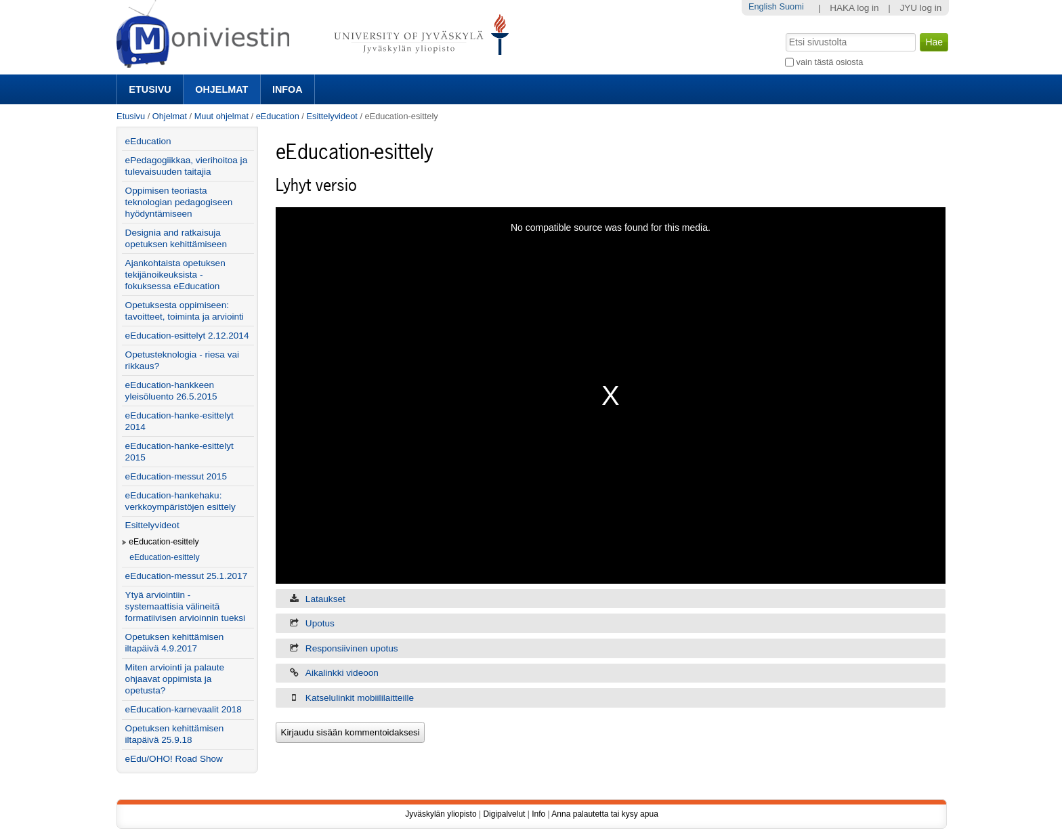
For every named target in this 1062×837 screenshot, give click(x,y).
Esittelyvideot (331, 116)
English (762, 6)
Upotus (320, 623)
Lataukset (325, 599)
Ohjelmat (221, 89)
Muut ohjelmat (221, 116)
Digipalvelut (504, 814)
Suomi (791, 6)
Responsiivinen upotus (351, 648)
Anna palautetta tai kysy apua (604, 814)
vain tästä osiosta (830, 62)
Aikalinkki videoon (342, 673)
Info (538, 814)
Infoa (287, 89)
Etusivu (150, 89)
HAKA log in (854, 8)
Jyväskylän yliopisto (440, 814)
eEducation (277, 116)
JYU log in (920, 8)
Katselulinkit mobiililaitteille (359, 698)
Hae (784, 32)
